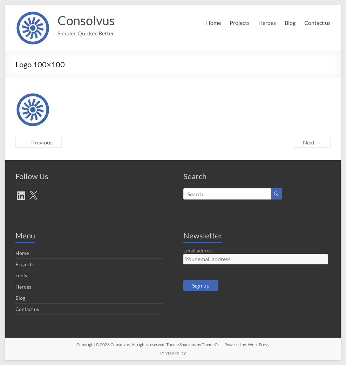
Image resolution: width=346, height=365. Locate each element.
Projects (240, 22)
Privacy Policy (173, 353)
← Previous (39, 142)
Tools (21, 275)
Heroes (267, 22)
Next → (312, 142)
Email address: (199, 251)
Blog (290, 22)
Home (213, 22)
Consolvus (86, 20)
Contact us (317, 22)
